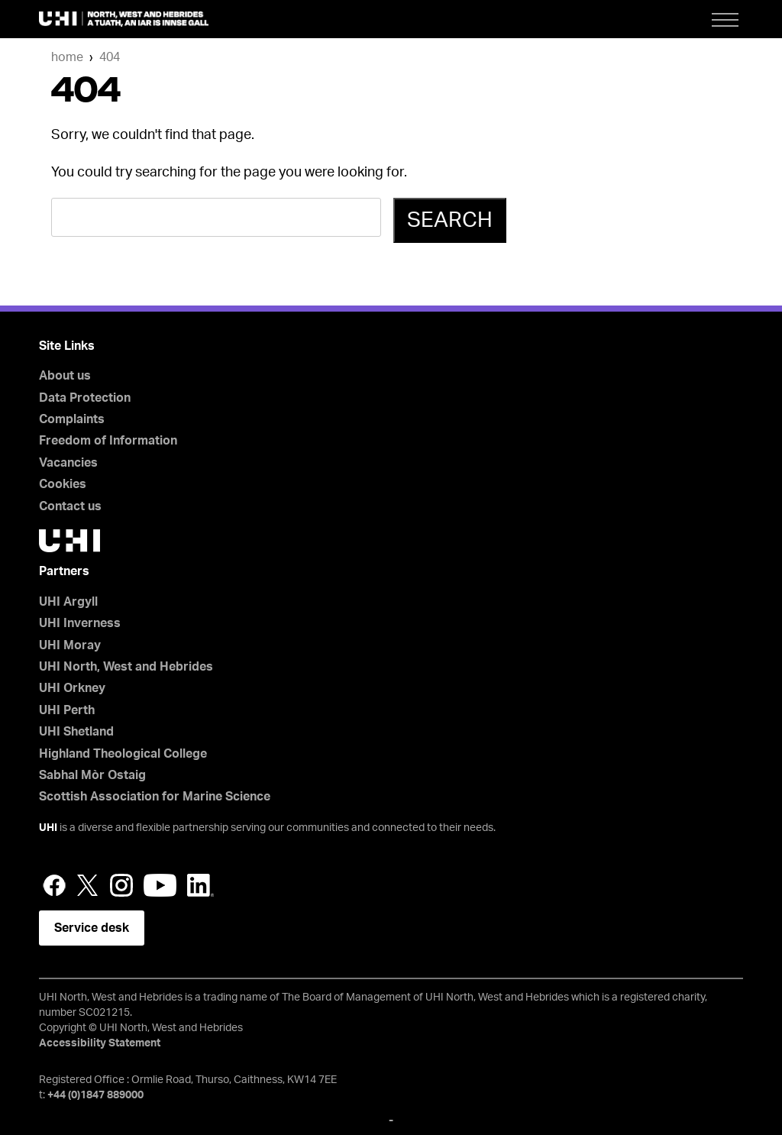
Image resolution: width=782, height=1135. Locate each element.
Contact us (70, 506)
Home (67, 57)
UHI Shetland (76, 732)
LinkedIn (200, 885)
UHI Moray (70, 645)
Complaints (72, 419)
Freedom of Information (108, 441)
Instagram (121, 885)
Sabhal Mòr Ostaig (92, 775)
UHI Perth (67, 710)
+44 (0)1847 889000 (95, 1095)
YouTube (160, 885)
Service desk (91, 928)
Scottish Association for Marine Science (154, 797)
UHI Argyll (68, 602)
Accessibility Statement (99, 1043)
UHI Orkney (72, 688)
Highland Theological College (123, 754)
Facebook (54, 885)
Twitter (87, 885)
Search (450, 220)
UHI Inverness (80, 623)
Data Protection (85, 398)
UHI (48, 828)
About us (65, 376)
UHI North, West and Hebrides (126, 667)
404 (109, 57)
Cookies (62, 484)
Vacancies (68, 463)
